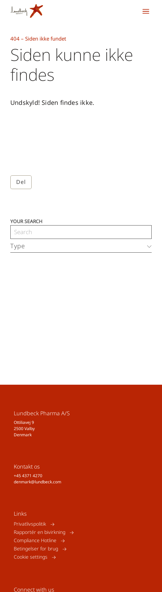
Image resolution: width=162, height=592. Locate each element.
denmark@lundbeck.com (37, 482)
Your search (26, 221)
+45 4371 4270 (28, 476)
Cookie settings (30, 557)
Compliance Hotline (35, 540)
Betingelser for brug (36, 549)
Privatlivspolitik (30, 524)
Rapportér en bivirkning (39, 532)
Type (17, 246)
